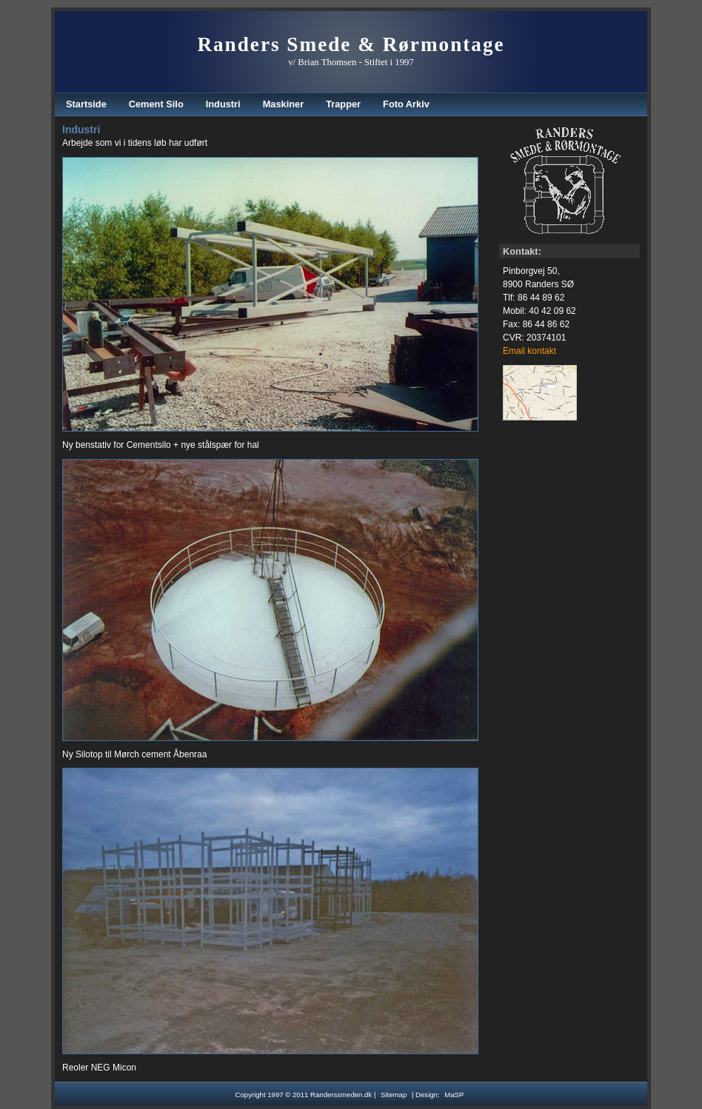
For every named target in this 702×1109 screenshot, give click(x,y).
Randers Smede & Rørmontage (350, 44)
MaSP (454, 1094)
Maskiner (283, 104)
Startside (86, 104)
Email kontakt (529, 351)
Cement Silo (156, 104)
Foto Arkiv (406, 104)
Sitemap (394, 1094)
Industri (223, 104)
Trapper (343, 104)
